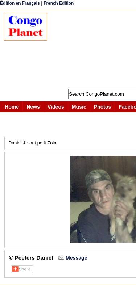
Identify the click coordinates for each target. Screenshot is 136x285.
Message (76, 258)
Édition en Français (20, 3)
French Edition (59, 3)
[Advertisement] (95, 49)
